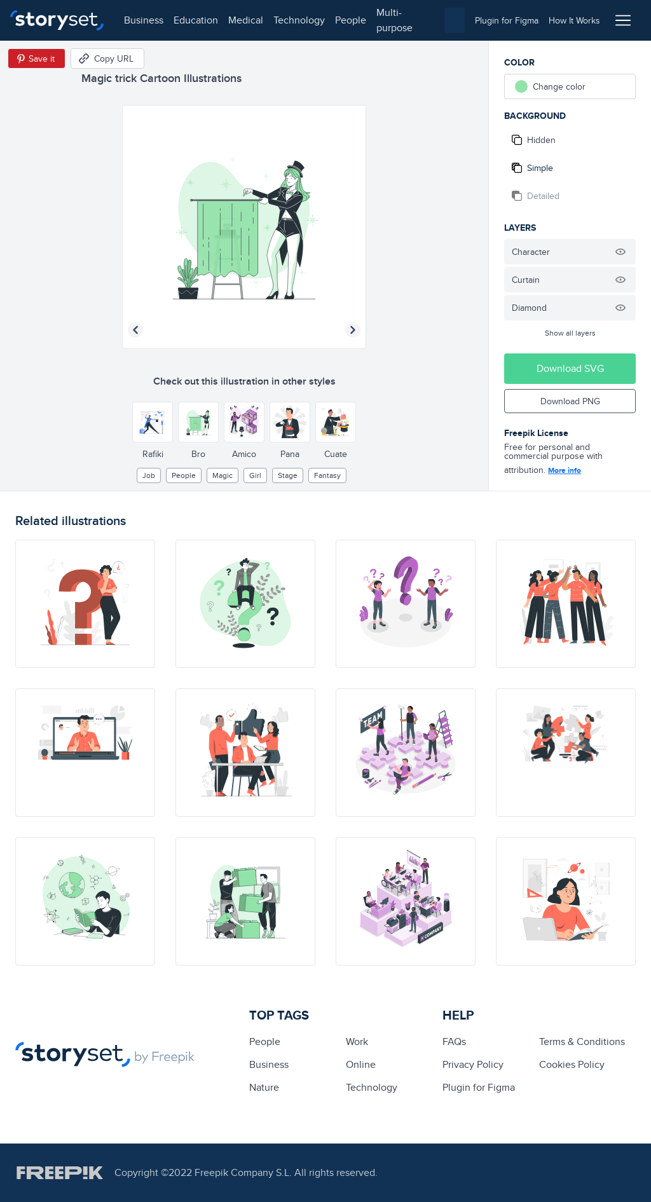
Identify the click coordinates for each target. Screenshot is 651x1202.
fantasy (327, 475)
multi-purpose (394, 20)
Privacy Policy (473, 1064)
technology (299, 20)
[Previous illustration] (135, 330)
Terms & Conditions (582, 1041)
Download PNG (570, 401)
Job (148, 475)
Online (361, 1064)
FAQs (454, 1041)
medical (245, 20)
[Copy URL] (107, 58)
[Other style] (152, 422)
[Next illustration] (352, 330)
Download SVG (570, 368)
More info (564, 470)
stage (288, 475)
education (196, 20)
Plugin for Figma (478, 1087)
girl (255, 475)
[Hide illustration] (620, 251)
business (143, 20)
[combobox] (454, 20)
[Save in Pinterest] (36, 58)
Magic (222, 475)
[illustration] (85, 604)
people (350, 20)
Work (357, 1041)
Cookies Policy (572, 1064)
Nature (264, 1087)
